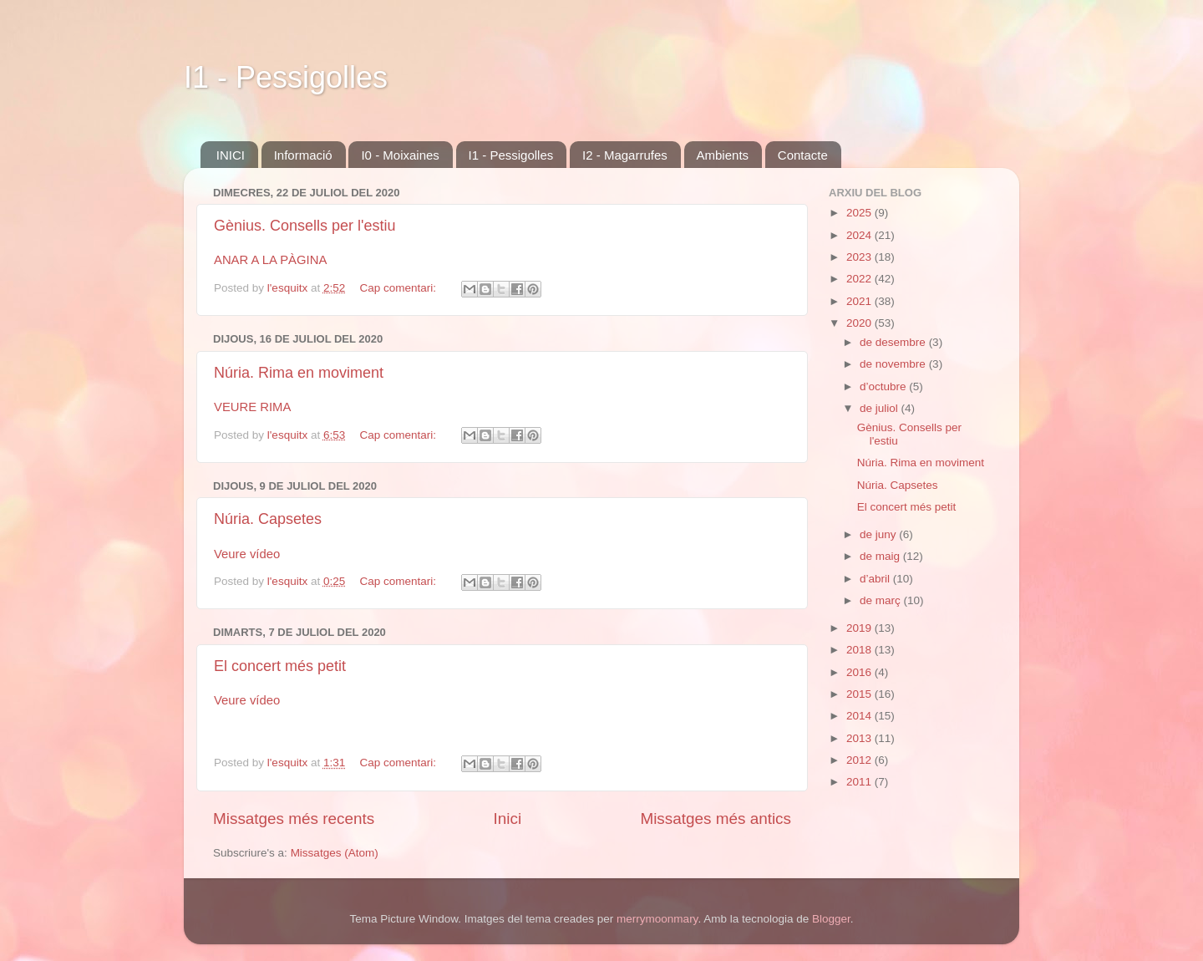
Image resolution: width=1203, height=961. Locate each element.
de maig (881, 556)
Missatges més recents (293, 818)
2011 (860, 781)
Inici (508, 818)
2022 (860, 278)
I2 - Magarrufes (624, 155)
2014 (860, 715)
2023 (860, 257)
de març (882, 600)
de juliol (880, 408)
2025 (860, 212)
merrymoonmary (657, 919)
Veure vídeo (247, 554)
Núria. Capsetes (268, 519)
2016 (860, 672)
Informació (303, 155)
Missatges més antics (715, 818)
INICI (230, 155)
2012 (860, 760)
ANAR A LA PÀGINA (270, 260)
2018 (860, 649)
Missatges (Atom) (334, 853)
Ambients (723, 155)
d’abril (876, 578)
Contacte (803, 155)
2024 (860, 235)
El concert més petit (280, 666)
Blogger (831, 919)
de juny (879, 534)
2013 (860, 738)
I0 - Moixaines (400, 155)
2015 (860, 694)
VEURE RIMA (252, 407)
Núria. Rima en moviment (298, 372)
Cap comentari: (399, 288)
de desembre (894, 342)
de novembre (894, 364)
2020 (860, 323)
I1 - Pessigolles (286, 77)
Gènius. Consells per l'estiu (305, 225)
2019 (860, 628)
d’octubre (884, 386)
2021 (860, 301)
